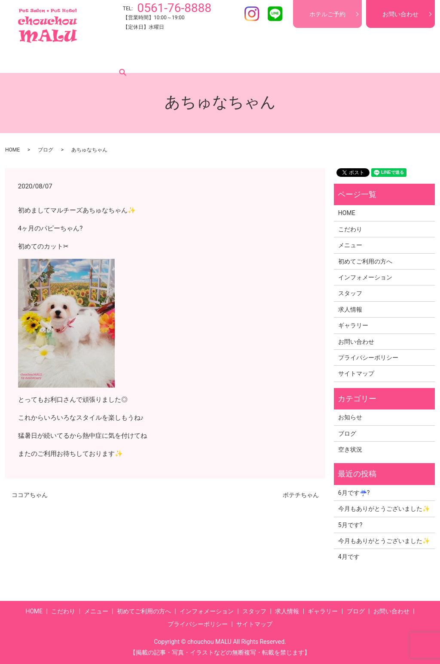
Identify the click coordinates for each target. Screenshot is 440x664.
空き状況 (350, 449)
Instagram (251, 13)
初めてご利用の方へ (148, 59)
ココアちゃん (30, 494)
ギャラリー (341, 59)
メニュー (97, 59)
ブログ (377, 59)
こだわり (61, 59)
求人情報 (302, 59)
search (404, 59)
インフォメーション (214, 59)
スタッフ (266, 59)
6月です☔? (354, 492)
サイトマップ (356, 373)
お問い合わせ (400, 14)
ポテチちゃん (301, 494)
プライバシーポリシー (368, 357)
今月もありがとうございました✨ (384, 508)
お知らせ (350, 417)
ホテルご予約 (327, 14)
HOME (28, 59)
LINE (275, 13)
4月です (349, 556)
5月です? (350, 524)
